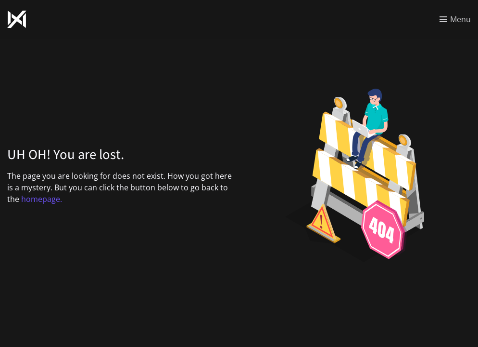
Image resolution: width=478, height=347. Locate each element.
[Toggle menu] (455, 19)
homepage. (41, 199)
